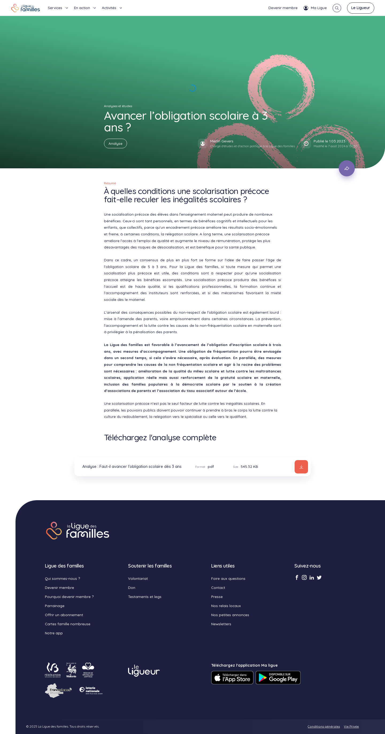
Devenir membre (283, 7)
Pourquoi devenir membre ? (69, 596)
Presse (217, 596)
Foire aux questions (228, 578)
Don (131, 587)
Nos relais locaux (226, 605)
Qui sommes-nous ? (62, 578)
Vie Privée (351, 726)
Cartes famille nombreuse (67, 624)
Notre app (54, 633)
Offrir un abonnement (64, 614)
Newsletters (221, 624)
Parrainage (54, 605)
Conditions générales (324, 726)
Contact (218, 587)
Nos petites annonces (230, 614)
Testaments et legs (144, 596)
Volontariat (138, 578)
